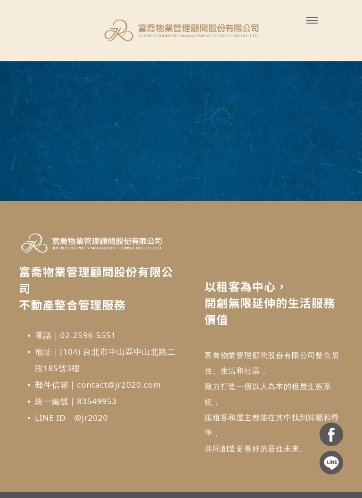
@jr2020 (91, 417)
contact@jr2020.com (119, 384)
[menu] (312, 20)
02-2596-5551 (88, 335)
